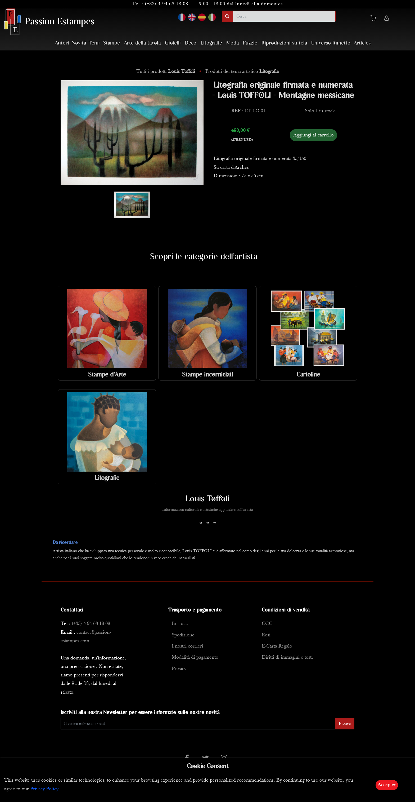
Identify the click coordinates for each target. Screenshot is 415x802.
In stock (180, 623)
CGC (267, 623)
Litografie (211, 43)
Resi (266, 635)
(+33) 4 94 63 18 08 (166, 4)
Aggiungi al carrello (313, 135)
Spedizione (183, 635)
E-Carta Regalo (277, 646)
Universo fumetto (330, 43)
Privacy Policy (44, 789)
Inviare (345, 724)
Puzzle (250, 43)
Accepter (387, 784)
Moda (232, 43)
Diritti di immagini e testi (287, 657)
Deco (190, 43)
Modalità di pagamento (195, 657)
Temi (94, 43)
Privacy (179, 668)
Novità (79, 43)
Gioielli (173, 43)
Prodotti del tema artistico (242, 71)
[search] (284, 16)
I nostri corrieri (187, 646)
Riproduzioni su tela (284, 43)
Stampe (111, 43)
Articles (362, 43)
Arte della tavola (142, 43)
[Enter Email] (198, 723)
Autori (62, 43)
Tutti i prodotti (166, 71)
